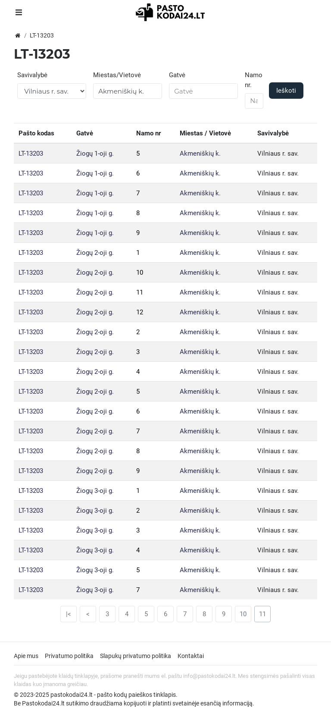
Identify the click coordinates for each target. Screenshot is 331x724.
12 (139, 312)
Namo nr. (253, 80)
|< (68, 614)
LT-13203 (31, 153)
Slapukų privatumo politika (135, 655)
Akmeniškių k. (200, 153)
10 (139, 272)
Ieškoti (286, 90)
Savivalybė (32, 75)
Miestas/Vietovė (117, 75)
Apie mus (26, 655)
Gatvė (177, 75)
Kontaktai (191, 655)
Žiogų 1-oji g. (95, 153)
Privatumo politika (69, 655)
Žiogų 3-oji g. (95, 491)
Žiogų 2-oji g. (95, 253)
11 (139, 292)
